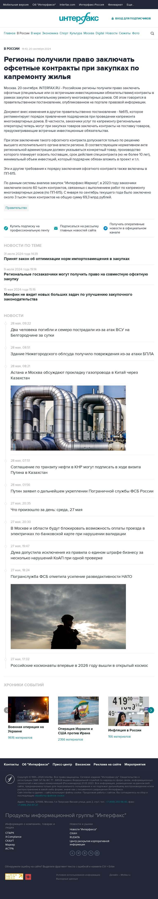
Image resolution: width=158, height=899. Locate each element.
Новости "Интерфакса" (83, 829)
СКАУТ (9, 840)
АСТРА (9, 848)
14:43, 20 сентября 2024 (36, 49)
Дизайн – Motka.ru (119, 875)
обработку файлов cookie (49, 795)
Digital (100, 33)
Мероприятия (134, 764)
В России (23, 33)
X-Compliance (13, 837)
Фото (135, 33)
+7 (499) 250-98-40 (116, 801)
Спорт (64, 33)
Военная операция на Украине (26, 729)
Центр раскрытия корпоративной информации (89, 843)
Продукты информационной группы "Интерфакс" (65, 815)
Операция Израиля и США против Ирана (75, 731)
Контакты (11, 764)
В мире (36, 33)
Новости (111, 33)
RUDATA (75, 837)
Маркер (10, 844)
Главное (9, 33)
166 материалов (119, 736)
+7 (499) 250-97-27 (27, 805)
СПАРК (9, 833)
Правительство (16, 208)
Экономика (50, 33)
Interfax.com (67, 4)
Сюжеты (125, 33)
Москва (89, 33)
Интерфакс (79, 18)
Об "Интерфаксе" (44, 4)
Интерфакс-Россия (91, 4)
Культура (76, 33)
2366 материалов (70, 739)
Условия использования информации (78, 875)
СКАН (73, 833)
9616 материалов (20, 737)
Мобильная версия (16, 4)
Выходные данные (67, 878)
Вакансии (82, 764)
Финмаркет (115, 4)
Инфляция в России (124, 730)
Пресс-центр (62, 764)
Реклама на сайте (107, 764)
